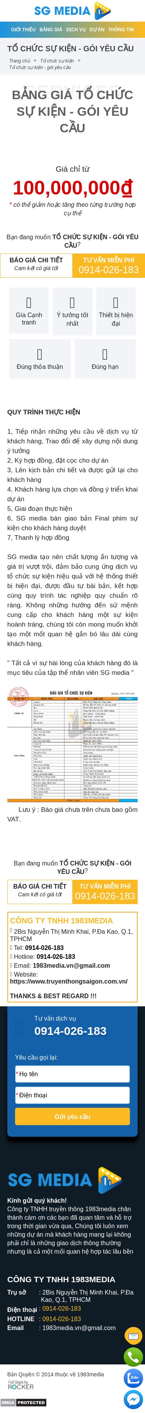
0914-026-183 (108, 269)
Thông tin (121, 29)
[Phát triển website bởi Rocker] (20, 1384)
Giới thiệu (23, 29)
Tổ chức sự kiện (57, 61)
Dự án (97, 29)
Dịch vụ (76, 29)
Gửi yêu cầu (72, 1117)
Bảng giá (50, 29)
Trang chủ (19, 61)
